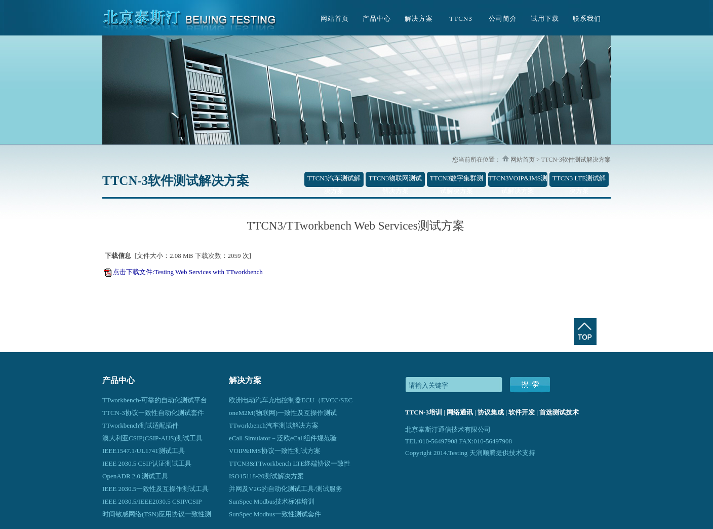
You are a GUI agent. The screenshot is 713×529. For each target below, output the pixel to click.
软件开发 (521, 412)
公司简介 (503, 18)
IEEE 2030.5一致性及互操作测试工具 (155, 489)
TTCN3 (460, 18)
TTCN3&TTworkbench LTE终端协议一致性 (289, 463)
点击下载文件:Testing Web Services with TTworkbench (188, 272)
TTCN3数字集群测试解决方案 (456, 180)
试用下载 (545, 18)
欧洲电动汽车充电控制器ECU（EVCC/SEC (290, 400)
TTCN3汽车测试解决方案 (334, 180)
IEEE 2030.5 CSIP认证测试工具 (146, 463)
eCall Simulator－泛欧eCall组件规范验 (283, 438)
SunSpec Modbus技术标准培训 (271, 501)
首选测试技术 (559, 412)
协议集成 (491, 412)
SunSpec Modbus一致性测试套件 (275, 514)
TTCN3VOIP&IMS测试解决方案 (517, 180)
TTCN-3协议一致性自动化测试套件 (153, 413)
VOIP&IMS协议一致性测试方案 (275, 451)
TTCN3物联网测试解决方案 (395, 180)
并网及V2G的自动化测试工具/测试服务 (285, 489)
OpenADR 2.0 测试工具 (135, 476)
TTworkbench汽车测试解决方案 (274, 425)
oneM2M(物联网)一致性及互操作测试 (283, 413)
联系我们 (587, 18)
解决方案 (419, 18)
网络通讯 (460, 412)
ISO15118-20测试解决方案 (266, 476)
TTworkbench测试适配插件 (140, 425)
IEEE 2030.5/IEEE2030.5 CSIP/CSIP (152, 501)
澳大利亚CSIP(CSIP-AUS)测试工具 (152, 438)
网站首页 (335, 18)
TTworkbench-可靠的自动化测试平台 (154, 400)
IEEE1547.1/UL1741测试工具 (143, 451)
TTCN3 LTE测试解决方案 (579, 180)
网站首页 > (524, 159)
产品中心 (377, 18)
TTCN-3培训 (423, 412)
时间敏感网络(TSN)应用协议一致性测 (156, 514)
